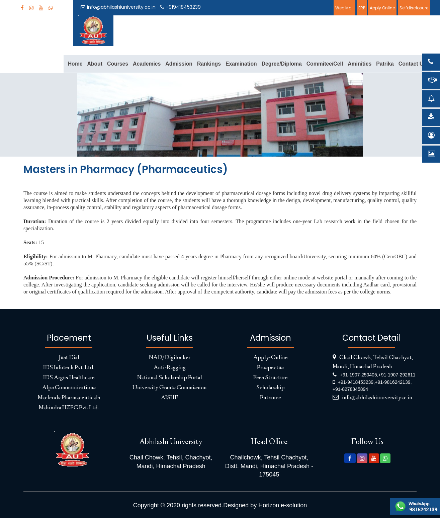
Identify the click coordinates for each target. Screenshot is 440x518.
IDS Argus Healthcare (69, 378)
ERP (361, 8)
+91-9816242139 (392, 382)
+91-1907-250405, (359, 374)
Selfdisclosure (414, 8)
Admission (178, 64)
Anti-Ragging (170, 368)
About (94, 64)
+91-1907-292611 (397, 374)
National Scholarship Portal (169, 378)
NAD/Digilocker (169, 358)
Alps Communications (69, 388)
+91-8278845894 (350, 389)
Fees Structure (270, 378)
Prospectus (270, 368)
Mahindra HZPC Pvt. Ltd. (69, 408)
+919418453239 (180, 7)
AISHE (169, 398)
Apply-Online (270, 358)
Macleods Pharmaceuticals (69, 398)
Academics (147, 64)
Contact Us (412, 64)
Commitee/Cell (324, 64)
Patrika (385, 64)
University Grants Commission (170, 388)
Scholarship (270, 388)
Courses (117, 64)
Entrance (270, 398)
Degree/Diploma (282, 64)
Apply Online (382, 8)
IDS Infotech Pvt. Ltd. (68, 368)
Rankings (209, 64)
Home (75, 64)
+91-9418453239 (355, 382)
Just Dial (69, 358)
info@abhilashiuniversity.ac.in (118, 7)
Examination (241, 64)
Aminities (359, 64)
